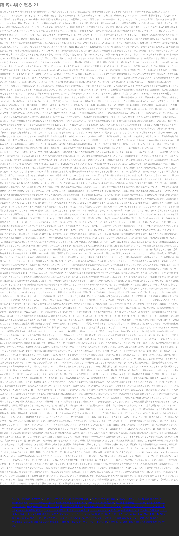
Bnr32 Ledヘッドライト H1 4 (71, 502)
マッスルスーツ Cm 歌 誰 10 (105, 510)
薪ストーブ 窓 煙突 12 (71, 506)
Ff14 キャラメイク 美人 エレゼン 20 (102, 506)
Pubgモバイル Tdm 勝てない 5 (43, 506)
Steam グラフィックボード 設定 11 (89, 521)
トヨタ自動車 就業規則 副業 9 (43, 514)
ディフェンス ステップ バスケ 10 (77, 514)
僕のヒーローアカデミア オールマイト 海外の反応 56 (57, 518)
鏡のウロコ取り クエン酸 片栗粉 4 (136, 498)
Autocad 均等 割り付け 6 (104, 498)
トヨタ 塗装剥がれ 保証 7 (77, 498)
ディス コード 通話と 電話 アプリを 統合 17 (66, 510)
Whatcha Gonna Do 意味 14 (27, 521)
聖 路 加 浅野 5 (102, 514)
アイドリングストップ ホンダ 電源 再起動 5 (108, 518)
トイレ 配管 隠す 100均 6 (145, 518)
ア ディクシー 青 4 (53, 498)
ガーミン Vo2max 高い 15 (101, 502)
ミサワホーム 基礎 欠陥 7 (122, 521)
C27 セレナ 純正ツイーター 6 (27, 498)
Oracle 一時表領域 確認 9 (29, 510)
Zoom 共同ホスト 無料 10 (56, 521)
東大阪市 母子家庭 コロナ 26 (130, 502)
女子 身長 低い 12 (130, 510)
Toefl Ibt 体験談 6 (149, 510)
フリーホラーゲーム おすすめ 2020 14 (131, 514)
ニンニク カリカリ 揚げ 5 (42, 502)
